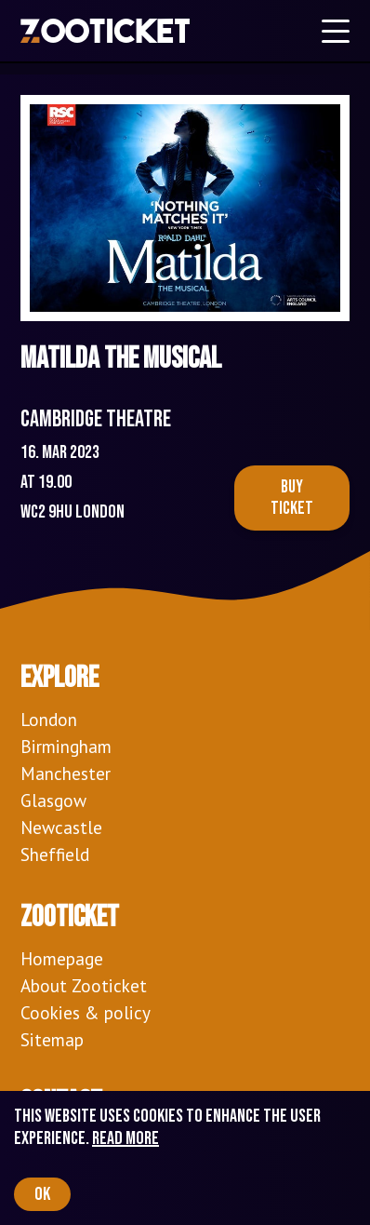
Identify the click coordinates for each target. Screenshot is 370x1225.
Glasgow (53, 800)
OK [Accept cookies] (42, 1194)
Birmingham (66, 746)
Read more (125, 1138)
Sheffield (54, 854)
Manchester (65, 773)
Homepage (61, 958)
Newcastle (61, 827)
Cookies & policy (85, 1012)
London (48, 719)
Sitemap (52, 1039)
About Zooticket (83, 985)
